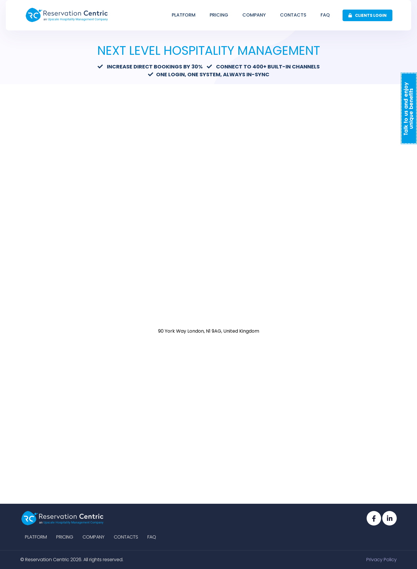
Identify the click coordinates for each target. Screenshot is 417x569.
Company (254, 15)
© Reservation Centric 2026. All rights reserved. (71, 559)
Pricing (219, 15)
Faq (325, 15)
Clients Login (367, 15)
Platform (183, 15)
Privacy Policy (381, 559)
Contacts (293, 15)
